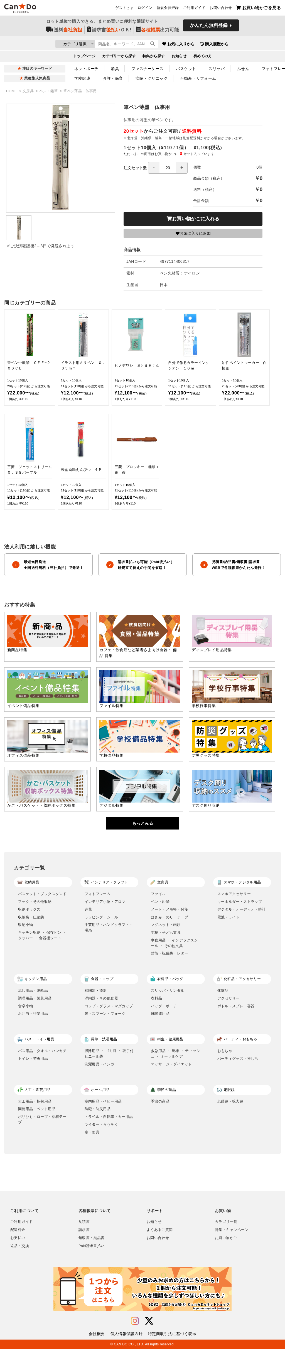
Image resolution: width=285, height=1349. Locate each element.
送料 (64, 31)
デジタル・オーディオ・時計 (241, 909)
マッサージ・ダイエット (171, 1064)
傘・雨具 (92, 1132)
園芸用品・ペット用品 (36, 1109)
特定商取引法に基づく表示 (172, 1333)
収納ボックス (29, 909)
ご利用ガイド (194, 9)
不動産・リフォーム (198, 78)
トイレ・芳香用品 (33, 1058)
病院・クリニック (152, 78)
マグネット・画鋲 (166, 925)
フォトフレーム (98, 894)
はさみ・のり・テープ (169, 917)
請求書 (84, 1230)
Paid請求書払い (91, 1246)
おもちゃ (224, 1051)
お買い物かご (226, 1238)
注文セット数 (156, 168)
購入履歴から (246, 44)
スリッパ (216, 68)
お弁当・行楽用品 (33, 1013)
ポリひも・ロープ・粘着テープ (42, 1119)
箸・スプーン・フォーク (105, 1013)
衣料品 (156, 998)
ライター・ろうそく (101, 1124)
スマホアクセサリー (234, 894)
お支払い (17, 1238)
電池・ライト (228, 917)
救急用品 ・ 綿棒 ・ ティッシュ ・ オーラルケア (175, 1053)
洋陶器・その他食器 (101, 998)
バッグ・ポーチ (164, 1006)
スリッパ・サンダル (168, 990)
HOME (12, 91)
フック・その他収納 (35, 902)
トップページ (84, 57)
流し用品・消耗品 (33, 990)
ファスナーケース (147, 68)
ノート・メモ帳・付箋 (169, 909)
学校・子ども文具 (166, 932)
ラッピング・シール (101, 917)
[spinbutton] (167, 167)
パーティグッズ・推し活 (237, 1058)
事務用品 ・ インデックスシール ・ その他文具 (174, 943)
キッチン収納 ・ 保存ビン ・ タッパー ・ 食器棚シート (42, 935)
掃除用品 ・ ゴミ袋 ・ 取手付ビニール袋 (109, 1053)
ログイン (145, 9)
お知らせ (179, 57)
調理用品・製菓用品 (35, 998)
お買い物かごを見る (258, 8)
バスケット (186, 68)
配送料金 (17, 1230)
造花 (88, 909)
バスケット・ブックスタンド (42, 894)
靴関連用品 (160, 1013)
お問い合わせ (221, 9)
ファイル (158, 894)
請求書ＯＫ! (109, 31)
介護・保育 (113, 78)
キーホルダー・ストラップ (239, 902)
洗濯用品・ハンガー (101, 1064)
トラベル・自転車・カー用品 (109, 1117)
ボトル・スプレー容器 (236, 1006)
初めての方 (202, 57)
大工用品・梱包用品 (35, 1101)
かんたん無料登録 (209, 27)
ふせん (243, 68)
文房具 (29, 91)
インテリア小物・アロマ (105, 902)
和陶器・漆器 (96, 990)
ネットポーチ (86, 68)
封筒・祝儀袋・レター (169, 953)
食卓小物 (25, 1006)
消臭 (115, 68)
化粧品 (223, 990)
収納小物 (25, 925)
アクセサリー (228, 998)
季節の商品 (160, 1101)
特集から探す (153, 57)
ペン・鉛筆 (49, 91)
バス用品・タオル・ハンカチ (42, 1051)
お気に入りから (210, 44)
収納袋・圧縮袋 (31, 917)
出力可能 (157, 31)
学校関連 (82, 78)
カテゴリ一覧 (226, 1222)
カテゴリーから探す (119, 57)
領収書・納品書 (91, 1238)
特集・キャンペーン (231, 1230)
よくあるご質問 (160, 1230)
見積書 (84, 1222)
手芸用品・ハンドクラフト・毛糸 (109, 927)
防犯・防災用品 (98, 1109)
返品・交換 (19, 1246)
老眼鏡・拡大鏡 (230, 1101)
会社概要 (97, 1333)
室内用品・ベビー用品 (103, 1101)
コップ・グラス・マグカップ (109, 1006)
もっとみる (142, 823)
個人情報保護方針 (126, 1333)
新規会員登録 (168, 9)
